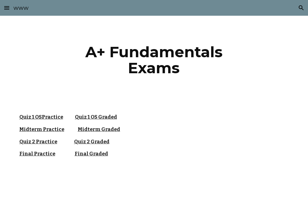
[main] (154, 60)
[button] (6, 7)
